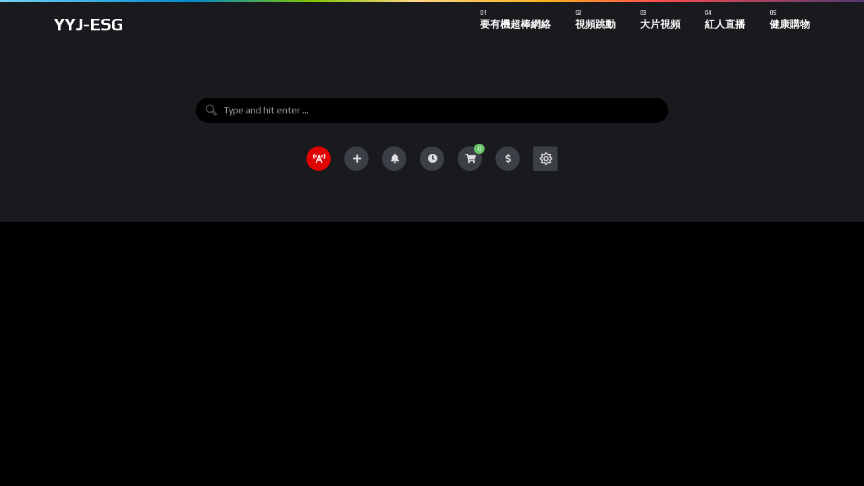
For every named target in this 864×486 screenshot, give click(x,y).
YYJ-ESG (89, 24)
